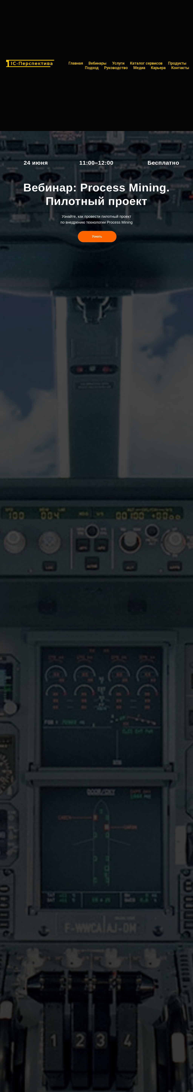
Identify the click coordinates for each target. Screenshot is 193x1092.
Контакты (180, 67)
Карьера (158, 67)
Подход (92, 67)
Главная (76, 63)
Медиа (139, 67)
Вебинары (97, 63)
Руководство (116, 67)
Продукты (177, 63)
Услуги (118, 63)
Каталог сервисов (146, 63)
